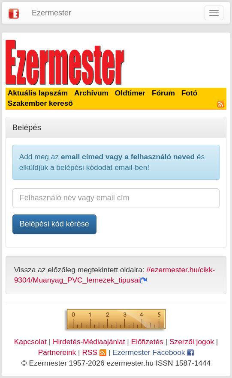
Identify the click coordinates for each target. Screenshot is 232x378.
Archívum (91, 93)
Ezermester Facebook (153, 352)
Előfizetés (147, 341)
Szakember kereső (40, 103)
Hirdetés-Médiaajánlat (89, 341)
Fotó (189, 93)
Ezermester (51, 13)
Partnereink (57, 352)
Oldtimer (130, 93)
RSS (94, 352)
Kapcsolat (30, 341)
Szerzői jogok (191, 341)
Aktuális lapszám (38, 93)
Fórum (163, 93)
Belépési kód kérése (54, 224)
